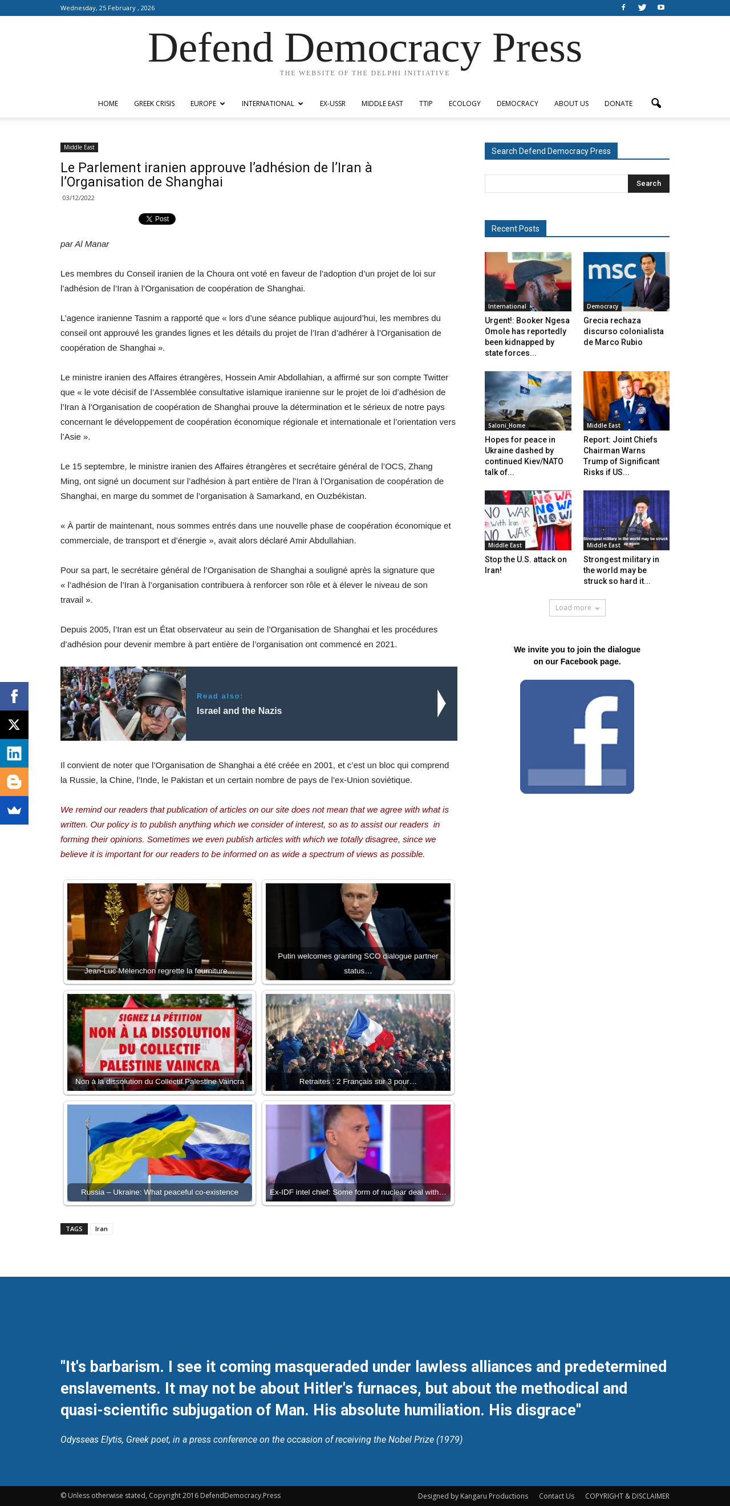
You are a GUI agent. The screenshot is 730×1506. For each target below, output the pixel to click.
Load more (577, 607)
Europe (207, 103)
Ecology (465, 103)
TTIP (426, 103)
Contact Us (556, 1496)
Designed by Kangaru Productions (473, 1496)
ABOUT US (571, 103)
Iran (101, 1228)
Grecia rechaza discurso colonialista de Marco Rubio (623, 331)
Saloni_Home (506, 425)
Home (108, 103)
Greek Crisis (154, 103)
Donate (618, 103)
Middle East (382, 103)
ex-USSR (333, 103)
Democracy (517, 103)
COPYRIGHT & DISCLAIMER (627, 1496)
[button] (656, 103)
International (272, 103)
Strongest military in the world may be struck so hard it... (621, 570)
